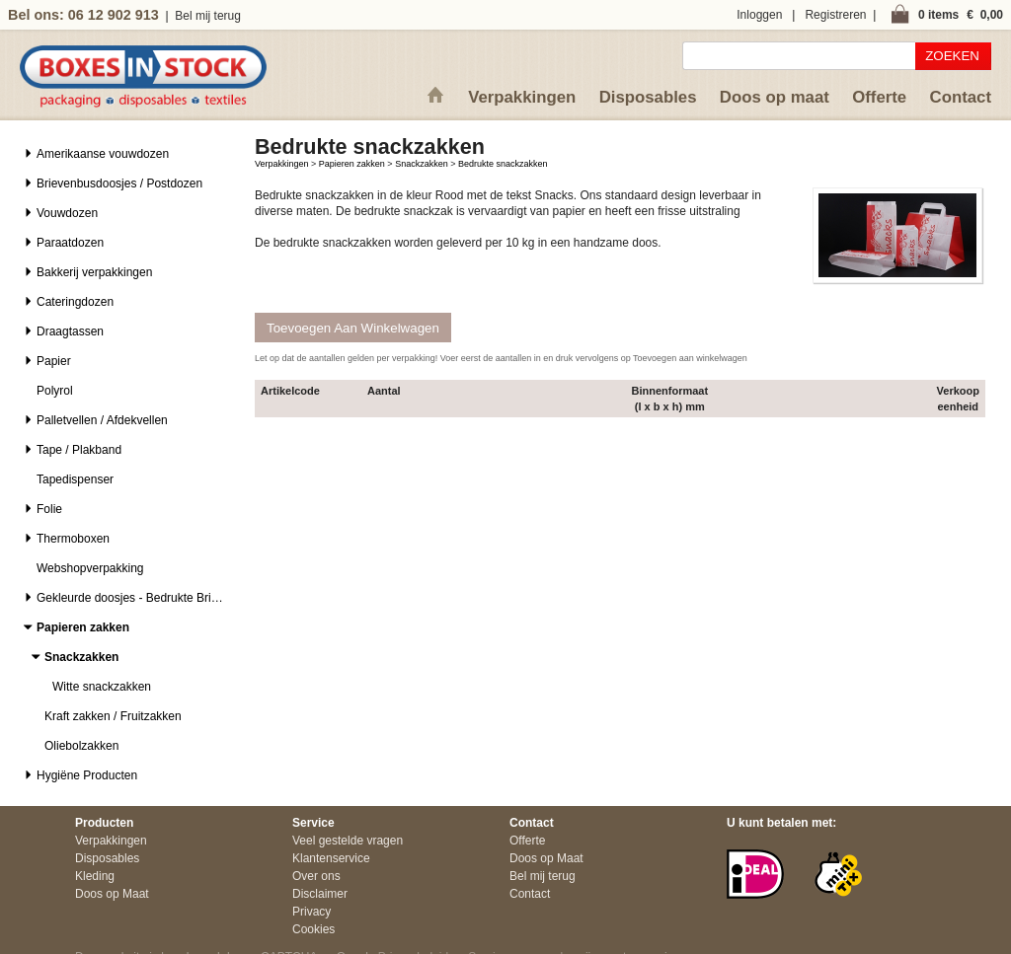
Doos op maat (774, 97)
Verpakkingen (522, 97)
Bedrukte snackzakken (503, 164)
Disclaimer (320, 894)
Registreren (835, 15)
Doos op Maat (112, 894)
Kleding (95, 876)
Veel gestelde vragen (347, 840)
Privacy (311, 911)
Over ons (316, 876)
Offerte (879, 97)
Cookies (313, 929)
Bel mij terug (208, 16)
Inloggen (759, 15)
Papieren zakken (352, 164)
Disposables (648, 97)
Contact (960, 97)
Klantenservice (331, 858)
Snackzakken (421, 164)
